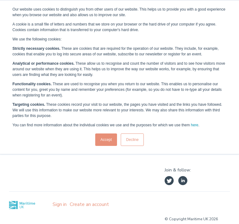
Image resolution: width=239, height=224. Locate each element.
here (194, 125)
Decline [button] (132, 140)
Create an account (89, 204)
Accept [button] (106, 140)
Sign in (60, 204)
